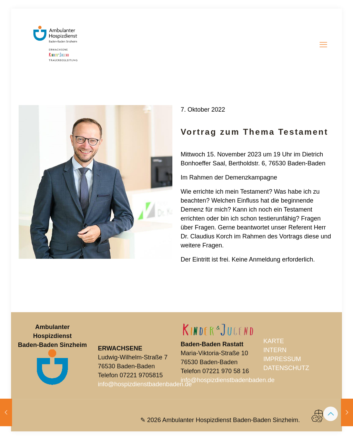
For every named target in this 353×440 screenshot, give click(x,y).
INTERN (274, 350)
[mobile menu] (323, 45)
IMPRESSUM (282, 359)
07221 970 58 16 (225, 371)
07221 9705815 (141, 375)
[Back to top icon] (330, 414)
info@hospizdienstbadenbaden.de (145, 384)
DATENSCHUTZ (286, 368)
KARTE (273, 341)
